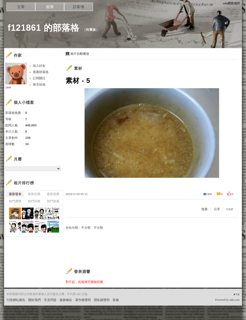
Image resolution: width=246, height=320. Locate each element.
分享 (217, 209)
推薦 (204, 209)
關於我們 (34, 300)
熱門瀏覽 (15, 201)
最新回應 (34, 194)
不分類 (86, 227)
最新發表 (15, 194)
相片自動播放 (79, 53)
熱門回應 (34, 201)
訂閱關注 (39, 78)
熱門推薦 (53, 201)
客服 (116, 300)
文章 (21, 7)
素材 (78, 68)
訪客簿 (78, 7)
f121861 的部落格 (43, 28)
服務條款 (66, 300)
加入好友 (39, 66)
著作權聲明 (83, 300)
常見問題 (50, 300)
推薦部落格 (41, 72)
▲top (236, 294)
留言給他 (39, 84)
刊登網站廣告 (15, 300)
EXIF (229, 209)
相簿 (50, 7)
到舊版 (91, 29)
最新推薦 (53, 194)
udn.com (234, 300)
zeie (8, 87)
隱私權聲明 (102, 300)
